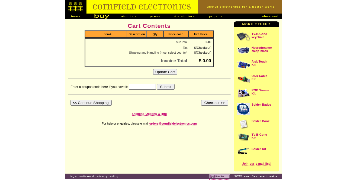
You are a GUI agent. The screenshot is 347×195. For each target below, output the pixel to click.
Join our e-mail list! (256, 163)
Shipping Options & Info (149, 113)
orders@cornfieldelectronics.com (173, 123)
